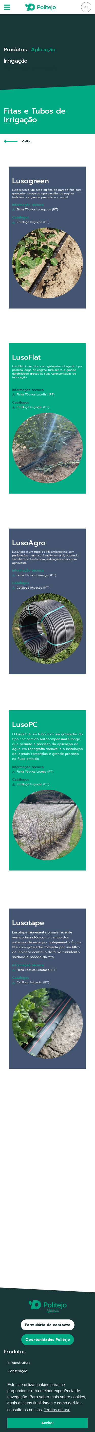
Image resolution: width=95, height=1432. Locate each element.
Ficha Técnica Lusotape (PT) (39, 976)
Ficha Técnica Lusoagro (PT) (39, 585)
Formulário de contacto (47, 1325)
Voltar (18, 141)
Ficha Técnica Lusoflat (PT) (38, 403)
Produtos (15, 49)
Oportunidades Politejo (47, 1339)
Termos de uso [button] (57, 1410)
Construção (17, 1371)
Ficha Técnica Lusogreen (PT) (39, 220)
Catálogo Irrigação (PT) (37, 227)
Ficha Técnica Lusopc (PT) (38, 778)
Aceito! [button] (47, 1423)
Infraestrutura (19, 1362)
